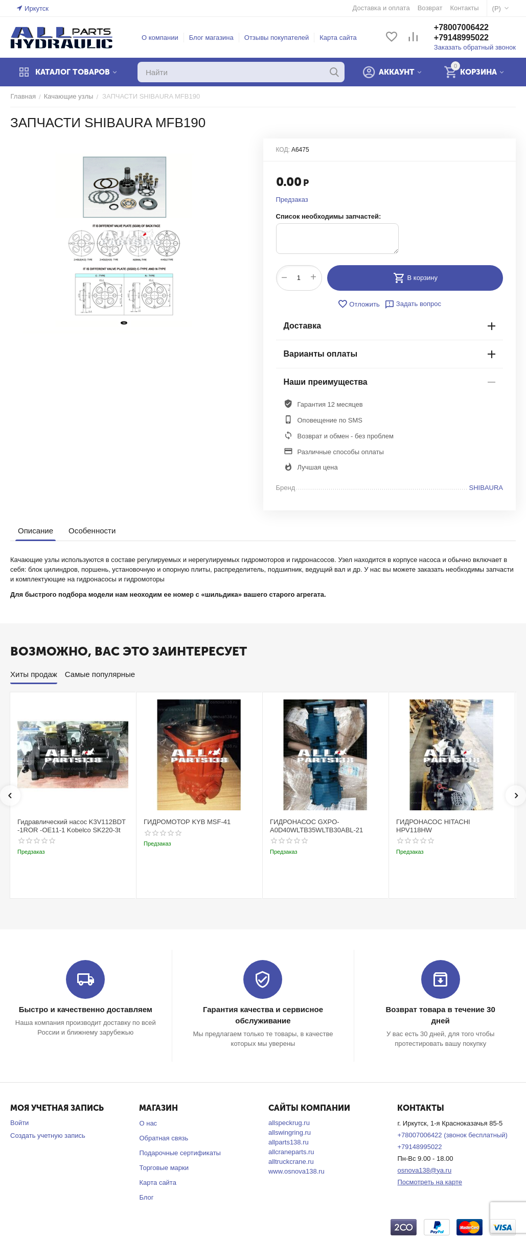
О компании (160, 37)
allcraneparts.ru (291, 1152)
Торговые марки (164, 1168)
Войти (19, 1123)
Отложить (359, 304)
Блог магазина (211, 37)
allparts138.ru (288, 1142)
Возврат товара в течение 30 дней (440, 1009)
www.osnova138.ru (296, 1171)
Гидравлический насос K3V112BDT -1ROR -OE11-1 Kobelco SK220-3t (71, 826)
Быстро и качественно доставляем (85, 1009)
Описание (35, 530)
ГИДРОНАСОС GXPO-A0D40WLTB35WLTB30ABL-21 (316, 826)
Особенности (92, 530)
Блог (146, 1197)
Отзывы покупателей (276, 37)
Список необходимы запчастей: (328, 216)
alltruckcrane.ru (291, 1161)
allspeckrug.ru (289, 1123)
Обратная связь (163, 1138)
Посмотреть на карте (429, 1182)
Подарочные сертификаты (179, 1153)
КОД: (283, 149)
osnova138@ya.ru (424, 1170)
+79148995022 (461, 37)
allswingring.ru (289, 1132)
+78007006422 (461, 27)
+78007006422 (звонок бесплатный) (452, 1135)
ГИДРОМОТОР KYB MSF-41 (187, 822)
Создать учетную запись (47, 1135)
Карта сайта (338, 37)
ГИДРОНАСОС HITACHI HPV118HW (433, 826)
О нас (148, 1123)
